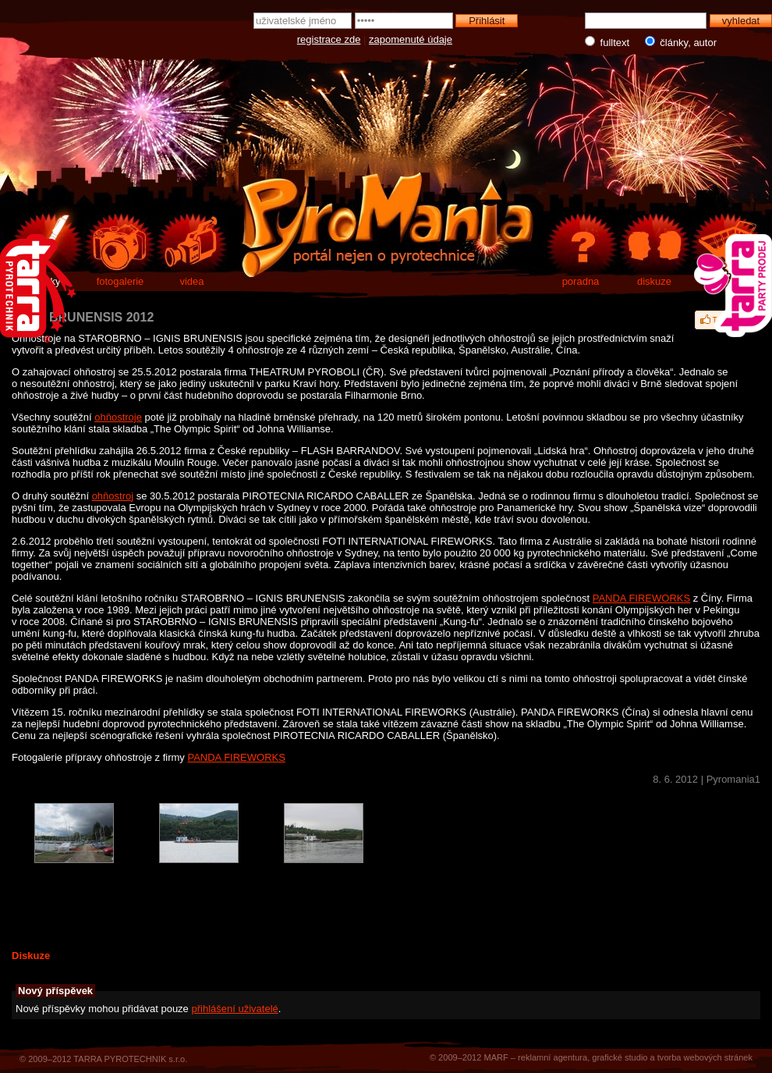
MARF (495, 1057)
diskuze (654, 281)
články (46, 281)
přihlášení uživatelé (234, 1008)
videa (191, 281)
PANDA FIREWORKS (641, 598)
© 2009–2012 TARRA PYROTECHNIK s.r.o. (103, 1059)
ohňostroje (118, 417)
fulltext (608, 42)
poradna (581, 281)
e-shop (727, 281)
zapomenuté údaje (410, 39)
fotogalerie (120, 281)
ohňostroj (112, 496)
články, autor (677, 42)
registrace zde (329, 39)
